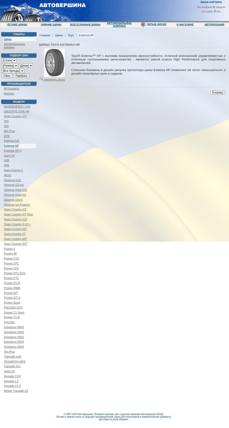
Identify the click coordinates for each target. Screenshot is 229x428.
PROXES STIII (13, 307)
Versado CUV (12, 376)
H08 (6, 160)
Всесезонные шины (85, 24)
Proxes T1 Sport (14, 312)
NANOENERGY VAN (17, 106)
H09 (6, 165)
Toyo (71, 35)
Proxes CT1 (11, 278)
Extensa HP (11, 145)
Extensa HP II (12, 150)
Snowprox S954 (14, 346)
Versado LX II (12, 386)
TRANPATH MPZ (14, 361)
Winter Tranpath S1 (16, 391)
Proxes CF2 (11, 268)
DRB (7, 136)
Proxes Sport (12, 302)
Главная (44, 35)
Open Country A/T (15, 209)
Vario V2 (9, 371)
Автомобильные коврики (119, 24)
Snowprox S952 (14, 337)
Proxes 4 (9, 249)
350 (6, 126)
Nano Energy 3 (13, 170)
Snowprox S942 (14, 327)
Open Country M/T (15, 239)
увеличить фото (52, 77)
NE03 (7, 175)
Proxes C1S (11, 258)
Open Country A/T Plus (18, 214)
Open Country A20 (15, 219)
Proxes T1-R (12, 317)
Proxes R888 (12, 288)
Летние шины (17, 24)
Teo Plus (9, 351)
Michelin (9, 93)
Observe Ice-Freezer (17, 204)
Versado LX (11, 381)
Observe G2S (12, 180)
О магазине (185, 24)
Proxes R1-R (12, 283)
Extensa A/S (11, 141)
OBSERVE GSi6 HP (16, 111)
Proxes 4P (10, 253)
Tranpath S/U (12, 366)
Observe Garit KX (15, 195)
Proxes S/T (11, 293)
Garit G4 (9, 155)
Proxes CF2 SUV (14, 273)
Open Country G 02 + (17, 224)
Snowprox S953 (14, 342)
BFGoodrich (11, 88)
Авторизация (214, 24)
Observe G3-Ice (14, 185)
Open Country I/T (14, 234)
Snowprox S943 (14, 332)
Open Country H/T (15, 229)
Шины (8, 39)
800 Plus (9, 131)
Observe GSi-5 (13, 199)
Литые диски (156, 24)
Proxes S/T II (12, 297)
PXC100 (9, 322)
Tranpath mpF (12, 356)
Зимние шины (51, 24)
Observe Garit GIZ (15, 190)
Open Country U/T (15, 116)
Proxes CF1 (11, 263)
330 (6, 121)
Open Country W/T (15, 244)
